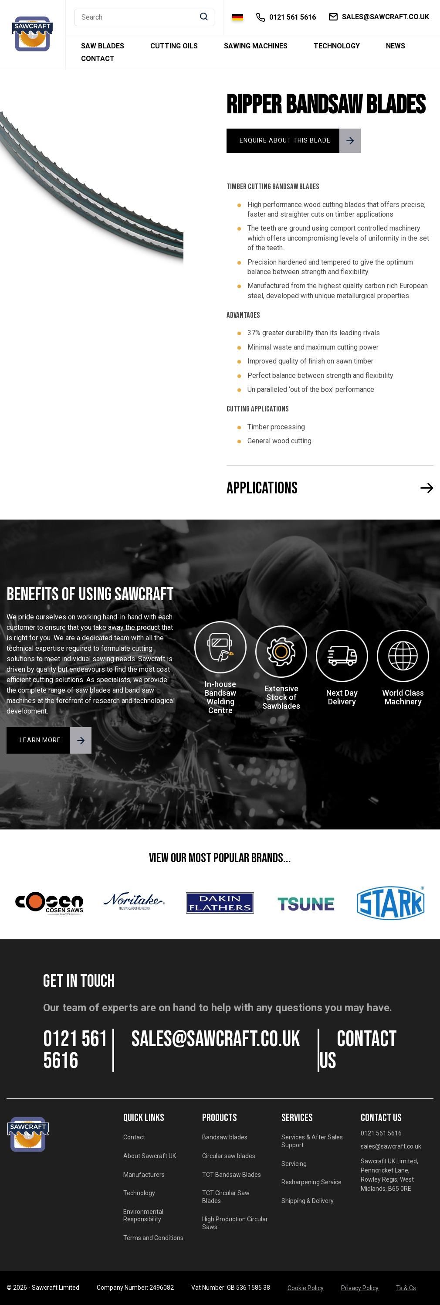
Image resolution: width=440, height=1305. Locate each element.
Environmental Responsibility (143, 1215)
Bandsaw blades (224, 1137)
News (395, 46)
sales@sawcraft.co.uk (216, 1039)
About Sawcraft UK (149, 1155)
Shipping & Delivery (307, 1200)
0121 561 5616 (75, 1050)
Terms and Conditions (153, 1237)
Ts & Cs (406, 1288)
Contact (98, 59)
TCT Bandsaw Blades (231, 1174)
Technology (337, 46)
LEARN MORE (40, 740)
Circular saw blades (228, 1155)
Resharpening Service (311, 1182)
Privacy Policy (360, 1288)
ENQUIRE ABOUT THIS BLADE (285, 140)
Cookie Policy (306, 1288)
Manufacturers (144, 1174)
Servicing (294, 1163)
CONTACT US (358, 1050)
